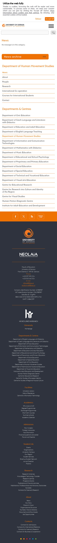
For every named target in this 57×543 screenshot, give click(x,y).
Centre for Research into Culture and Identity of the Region (22, 191)
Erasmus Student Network (28, 459)
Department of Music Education (16, 153)
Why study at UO (28, 406)
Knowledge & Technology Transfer (28, 476)
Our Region (28, 454)
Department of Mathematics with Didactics (21, 148)
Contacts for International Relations (28, 527)
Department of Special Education (17, 171)
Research (6, 86)
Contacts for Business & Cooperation (28, 532)
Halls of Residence (28, 393)
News (4, 73)
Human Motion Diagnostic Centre (17, 201)
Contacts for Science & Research (28, 490)
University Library (28, 391)
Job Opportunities (28, 514)
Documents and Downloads (28, 512)
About (5, 77)
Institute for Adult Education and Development (23, 206)
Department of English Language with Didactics (28, 339)
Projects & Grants (28, 481)
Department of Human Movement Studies (28, 66)
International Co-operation (14, 91)
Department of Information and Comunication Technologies (23, 142)
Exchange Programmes (28, 410)
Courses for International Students (18, 96)
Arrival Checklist (28, 461)
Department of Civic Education (16, 116)
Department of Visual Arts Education (19, 180)
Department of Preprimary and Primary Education (25, 162)
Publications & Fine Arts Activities (28, 483)
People (5, 82)
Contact (5, 100)
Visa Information (28, 432)
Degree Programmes (28, 408)
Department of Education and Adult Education (23, 127)
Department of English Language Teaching (22, 132)
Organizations (28, 450)
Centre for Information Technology (28, 395)
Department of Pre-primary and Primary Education (28, 355)
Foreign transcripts (28, 430)
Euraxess (28, 488)
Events (28, 447)
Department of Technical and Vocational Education (25, 176)
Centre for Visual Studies (13, 197)
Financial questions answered (28, 435)
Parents (28, 464)
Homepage (28, 329)
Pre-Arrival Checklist (28, 437)
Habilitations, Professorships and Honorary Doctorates (28, 485)
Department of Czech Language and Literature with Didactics (23, 121)
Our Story (28, 503)
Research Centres (28, 478)
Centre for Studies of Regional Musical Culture (28, 380)
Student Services (28, 457)
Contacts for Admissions (28, 525)
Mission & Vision (28, 505)
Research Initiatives (28, 474)
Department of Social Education (16, 166)
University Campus (28, 452)
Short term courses (28, 413)
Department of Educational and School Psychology (25, 157)
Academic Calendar (28, 417)
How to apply (28, 428)
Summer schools (28, 415)
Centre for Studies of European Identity (28, 378)
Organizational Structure (28, 507)
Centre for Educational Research (17, 185)
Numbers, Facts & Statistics (28, 510)
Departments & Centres (16, 109)
